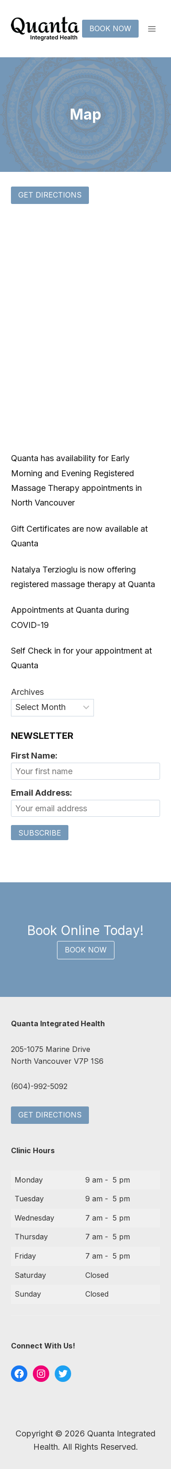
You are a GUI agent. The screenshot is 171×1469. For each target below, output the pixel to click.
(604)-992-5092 (39, 1086)
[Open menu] (151, 29)
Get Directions (50, 194)
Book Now (110, 28)
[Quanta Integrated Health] (45, 29)
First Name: (34, 755)
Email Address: (41, 793)
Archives (27, 692)
